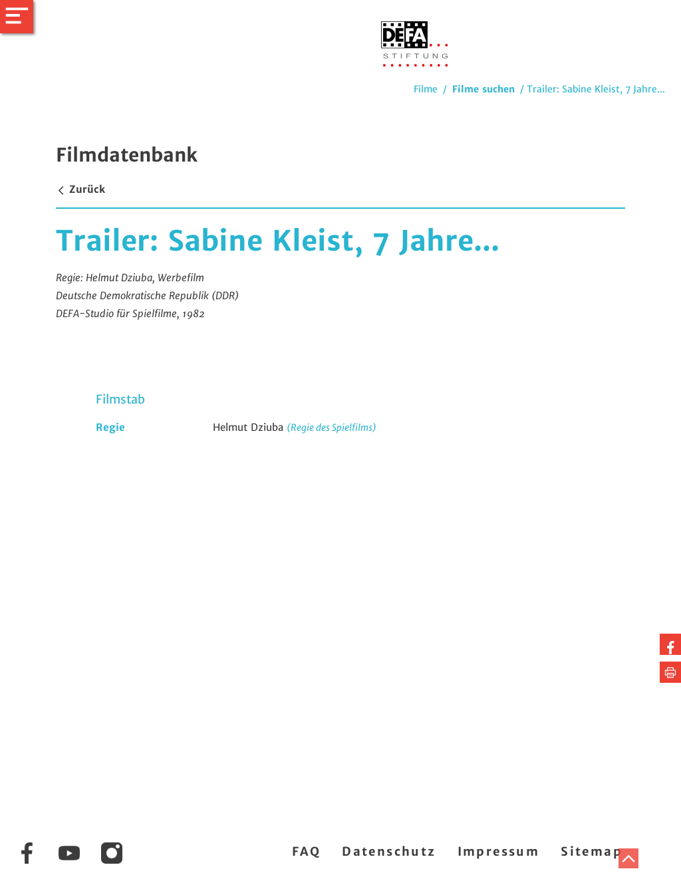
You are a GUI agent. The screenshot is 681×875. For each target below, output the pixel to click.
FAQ (306, 851)
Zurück (80, 189)
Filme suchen (483, 89)
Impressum (499, 851)
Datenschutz (389, 851)
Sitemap (591, 851)
